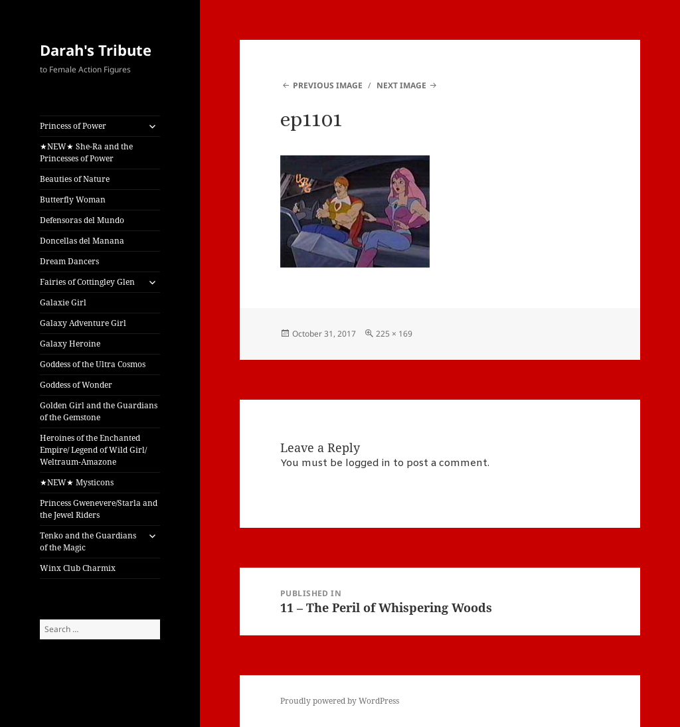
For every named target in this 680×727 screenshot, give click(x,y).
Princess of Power (73, 125)
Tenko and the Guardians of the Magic (88, 541)
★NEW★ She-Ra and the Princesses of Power (86, 152)
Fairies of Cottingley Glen (87, 281)
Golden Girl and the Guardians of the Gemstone (98, 411)
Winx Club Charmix (78, 568)
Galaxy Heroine (70, 343)
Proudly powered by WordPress (339, 700)
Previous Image (328, 85)
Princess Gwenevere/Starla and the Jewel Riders (98, 509)
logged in (367, 463)
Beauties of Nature (75, 179)
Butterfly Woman (73, 199)
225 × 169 (394, 333)
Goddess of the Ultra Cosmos (92, 364)
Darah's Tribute (95, 50)
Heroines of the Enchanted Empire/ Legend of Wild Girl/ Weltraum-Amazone (93, 449)
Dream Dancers (69, 261)
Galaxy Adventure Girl (83, 323)
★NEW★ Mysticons (77, 482)
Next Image (401, 85)
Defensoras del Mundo (82, 220)
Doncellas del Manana (82, 240)
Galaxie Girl (63, 302)
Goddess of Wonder (76, 384)
